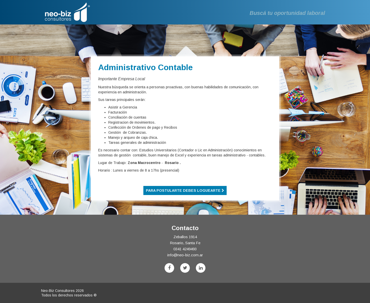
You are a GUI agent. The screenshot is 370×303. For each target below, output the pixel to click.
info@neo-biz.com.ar (185, 255)
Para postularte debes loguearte (185, 190)
